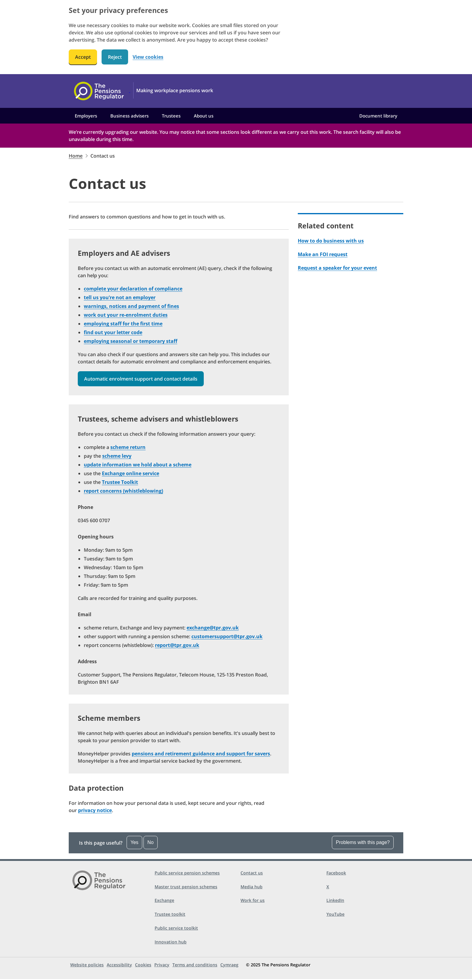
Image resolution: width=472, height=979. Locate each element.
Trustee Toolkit (120, 482)
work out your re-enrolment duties (126, 315)
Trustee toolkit (170, 914)
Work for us (253, 900)
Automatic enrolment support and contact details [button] (140, 378)
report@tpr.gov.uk (177, 645)
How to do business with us (331, 240)
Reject (115, 57)
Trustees (171, 116)
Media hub (252, 887)
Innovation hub (171, 942)
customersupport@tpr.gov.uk (227, 636)
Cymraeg (229, 965)
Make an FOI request (323, 254)
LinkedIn (335, 900)
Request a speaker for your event (337, 268)
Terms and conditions (194, 965)
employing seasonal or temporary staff (130, 341)
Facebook (336, 873)
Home (76, 155)
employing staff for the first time (123, 323)
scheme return (128, 447)
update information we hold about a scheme (137, 464)
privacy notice (95, 810)
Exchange (164, 900)
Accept (83, 57)
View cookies (148, 57)
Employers (86, 116)
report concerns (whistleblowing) (123, 491)
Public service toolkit (176, 928)
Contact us (252, 873)
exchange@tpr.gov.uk (213, 627)
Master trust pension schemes (186, 887)
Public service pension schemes (187, 873)
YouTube (335, 914)
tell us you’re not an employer (120, 297)
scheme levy (116, 456)
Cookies (143, 965)
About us (203, 116)
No (150, 842)
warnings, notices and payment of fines (131, 306)
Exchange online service (130, 473)
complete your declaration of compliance (133, 288)
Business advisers (129, 116)
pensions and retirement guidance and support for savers (201, 753)
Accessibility (119, 965)
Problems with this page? (363, 842)
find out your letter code (113, 332)
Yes (134, 842)
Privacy (161, 965)
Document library (378, 116)
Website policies (87, 965)
